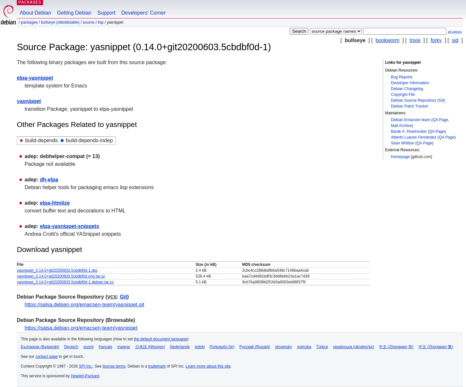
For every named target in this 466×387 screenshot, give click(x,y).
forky (436, 40)
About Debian (35, 13)
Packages (29, 22)
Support (106, 13)
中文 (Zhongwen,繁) (435, 347)
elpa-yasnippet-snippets (69, 226)
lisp (101, 22)
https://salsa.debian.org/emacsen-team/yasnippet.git (84, 304)
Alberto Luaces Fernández (414, 137)
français (105, 347)
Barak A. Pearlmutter (409, 131)
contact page (46, 356)
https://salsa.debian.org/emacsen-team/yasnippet (81, 328)
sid (455, 40)
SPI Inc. (86, 366)
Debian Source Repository (413, 100)
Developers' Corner (143, 13)
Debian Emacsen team (410, 120)
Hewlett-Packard (85, 376)
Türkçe (322, 347)
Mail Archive (401, 125)
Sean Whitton (402, 143)
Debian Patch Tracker (409, 106)
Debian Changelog (407, 88)
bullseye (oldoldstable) (60, 22)
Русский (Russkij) (254, 347)
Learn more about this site (208, 366)
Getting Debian (74, 13)
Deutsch (71, 347)
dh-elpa (49, 179)
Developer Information (410, 83)
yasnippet (29, 101)
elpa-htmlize (55, 203)
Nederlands (180, 347)
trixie (415, 40)
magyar (123, 347)
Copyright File (403, 94)
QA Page (440, 120)
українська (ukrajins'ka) (353, 347)
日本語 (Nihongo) (150, 347)
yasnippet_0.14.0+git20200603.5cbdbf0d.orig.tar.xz (61, 276)
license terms (114, 366)
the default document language (160, 339)
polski (200, 347)
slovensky (283, 347)
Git (440, 100)
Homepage (400, 156)
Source (88, 22)
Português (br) (222, 347)
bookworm (388, 40)
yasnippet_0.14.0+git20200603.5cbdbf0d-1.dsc (57, 270)
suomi (88, 347)
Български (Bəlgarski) (40, 347)
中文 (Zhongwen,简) (396, 347)
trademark (157, 366)
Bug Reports (402, 77)
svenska (304, 347)
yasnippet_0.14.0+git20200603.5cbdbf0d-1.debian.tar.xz (65, 282)
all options (455, 31)
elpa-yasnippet (35, 78)
